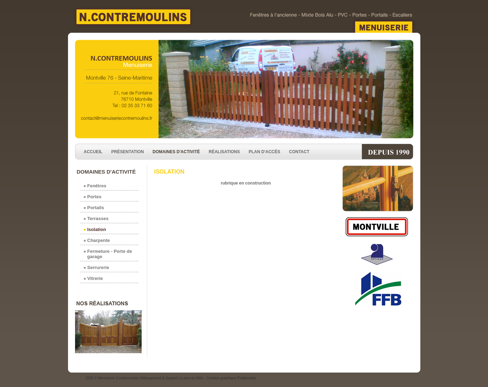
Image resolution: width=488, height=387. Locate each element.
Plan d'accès (264, 151)
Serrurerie (98, 267)
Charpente (98, 240)
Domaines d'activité (176, 151)
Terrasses (98, 218)
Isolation (96, 229)
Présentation (127, 151)
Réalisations (224, 151)
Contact (299, 151)
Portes (94, 196)
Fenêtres (96, 185)
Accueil (93, 151)
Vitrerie (95, 278)
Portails (95, 207)
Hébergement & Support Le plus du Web (172, 378)
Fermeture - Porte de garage (109, 254)
